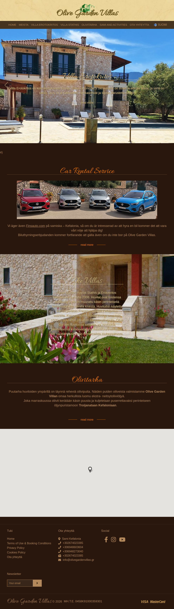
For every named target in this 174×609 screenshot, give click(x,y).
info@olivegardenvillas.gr (78, 559)
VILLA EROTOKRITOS (44, 24)
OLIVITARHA (89, 24)
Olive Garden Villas (87, 13)
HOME (12, 24)
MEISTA (23, 24)
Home (11, 538)
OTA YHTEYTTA (139, 24)
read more (87, 102)
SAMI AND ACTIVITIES (113, 24)
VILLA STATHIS (70, 24)
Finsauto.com (35, 226)
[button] (90, 470)
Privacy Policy (16, 547)
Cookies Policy (16, 552)
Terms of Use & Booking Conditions (29, 543)
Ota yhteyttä (14, 557)
